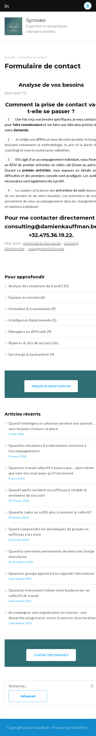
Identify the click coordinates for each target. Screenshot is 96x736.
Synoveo (36, 20)
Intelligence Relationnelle (29, 320)
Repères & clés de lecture (29, 343)
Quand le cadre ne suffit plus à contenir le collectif (50, 512)
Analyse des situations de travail (34, 286)
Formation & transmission (29, 309)
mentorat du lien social (42, 243)
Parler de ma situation (51, 386)
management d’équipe (46, 248)
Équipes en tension (24, 297)
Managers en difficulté (27, 331)
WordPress (79, 727)
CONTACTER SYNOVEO (51, 655)
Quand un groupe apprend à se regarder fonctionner (51, 573)
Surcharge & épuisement (28, 354)
